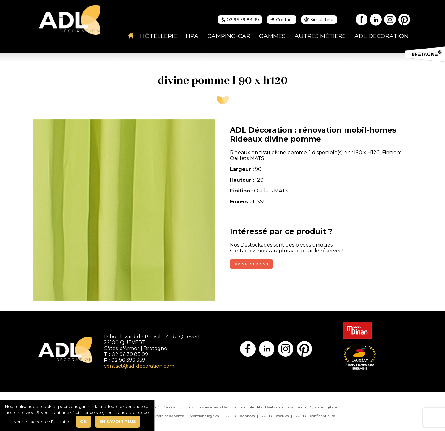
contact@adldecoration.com (139, 366)
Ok (83, 421)
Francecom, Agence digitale (312, 407)
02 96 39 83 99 (251, 263)
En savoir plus (117, 421)
